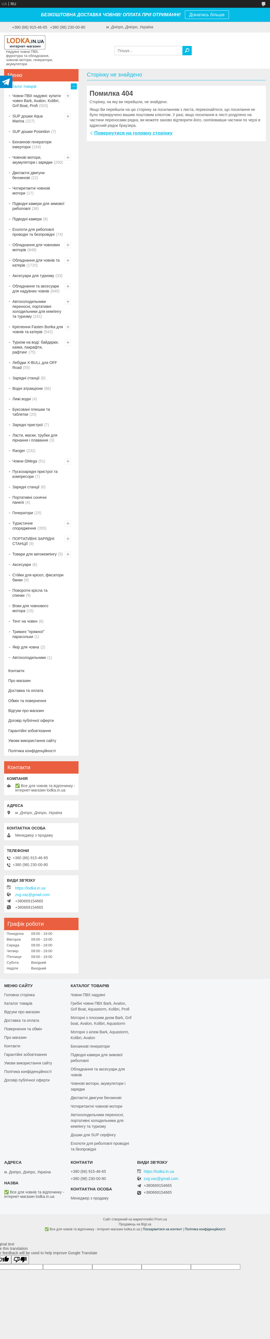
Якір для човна (25, 647)
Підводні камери (27, 219)
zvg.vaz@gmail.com (32, 894)
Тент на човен (24, 621)
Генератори (22, 513)
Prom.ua (161, 1219)
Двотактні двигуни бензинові (28, 175)
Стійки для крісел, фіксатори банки (37, 577)
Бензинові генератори (90, 1046)
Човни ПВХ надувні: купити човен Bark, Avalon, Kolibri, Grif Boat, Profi (36, 101)
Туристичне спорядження (24, 525)
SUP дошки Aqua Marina (27, 118)
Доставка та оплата (25, 690)
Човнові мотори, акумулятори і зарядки (32, 160)
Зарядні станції (25, 378)
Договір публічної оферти (31, 720)
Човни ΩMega (24, 461)
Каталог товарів (22, 86)
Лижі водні (21, 399)
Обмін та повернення (27, 701)
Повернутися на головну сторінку (133, 133)
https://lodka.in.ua (30, 888)
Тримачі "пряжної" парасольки (28, 634)
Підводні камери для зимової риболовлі (38, 206)
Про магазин (19, 680)
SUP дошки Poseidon (31, 131)
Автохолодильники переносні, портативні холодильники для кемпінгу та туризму (36, 309)
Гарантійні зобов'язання (29, 731)
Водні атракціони (27, 388)
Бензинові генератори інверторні (32, 144)
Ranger (18, 450)
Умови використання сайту (32, 740)
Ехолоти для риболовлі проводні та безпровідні (33, 232)
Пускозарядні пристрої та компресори (35, 474)
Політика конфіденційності (32, 751)
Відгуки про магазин (26, 710)
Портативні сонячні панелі (29, 500)
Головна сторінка (19, 995)
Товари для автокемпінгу (34, 554)
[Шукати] (187, 50)
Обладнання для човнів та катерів (36, 262)
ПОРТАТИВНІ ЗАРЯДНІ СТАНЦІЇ (33, 541)
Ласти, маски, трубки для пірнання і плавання (34, 437)
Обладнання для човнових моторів (36, 247)
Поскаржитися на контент (162, 1229)
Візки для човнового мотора (30, 608)
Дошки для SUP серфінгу (93, 1135)
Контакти (16, 671)
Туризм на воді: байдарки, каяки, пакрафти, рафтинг (35, 347)
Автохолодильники (29, 657)
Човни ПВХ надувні (88, 995)
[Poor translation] (20, 1259)
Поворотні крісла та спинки (29, 593)
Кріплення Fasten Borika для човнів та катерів (37, 329)
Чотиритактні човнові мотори (31, 190)
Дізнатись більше (207, 14)
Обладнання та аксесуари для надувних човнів (35, 288)
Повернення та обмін (23, 1029)
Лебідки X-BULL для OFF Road (34, 365)
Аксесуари (21, 564)
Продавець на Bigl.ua (135, 1224)
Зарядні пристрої (27, 425)
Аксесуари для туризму (33, 275)
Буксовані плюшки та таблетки (31, 412)
